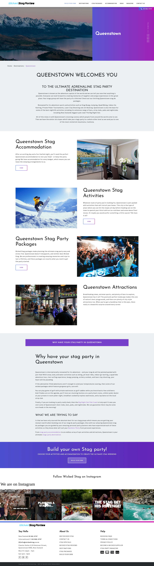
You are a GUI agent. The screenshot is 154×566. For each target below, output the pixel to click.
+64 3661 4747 (30, 539)
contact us (140, 3)
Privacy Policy (106, 542)
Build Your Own (70, 3)
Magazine (130, 3)
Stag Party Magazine (109, 548)
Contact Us (64, 539)
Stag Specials (65, 542)
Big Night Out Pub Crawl (87, 402)
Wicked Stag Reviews (68, 545)
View (21, 168)
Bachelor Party (74, 428)
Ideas (122, 3)
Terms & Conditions (109, 539)
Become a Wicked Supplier (111, 545)
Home (9, 66)
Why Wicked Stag (66, 536)
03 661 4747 (146, 9)
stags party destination (52, 435)
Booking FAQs (106, 536)
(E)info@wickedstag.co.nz (29, 542)
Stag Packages (97, 3)
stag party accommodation (50, 432)
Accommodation (111, 3)
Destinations (84, 3)
